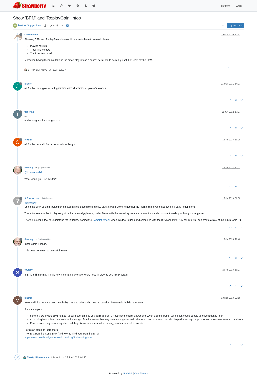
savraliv (28, 270)
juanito (28, 84)
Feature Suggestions (29, 25)
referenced (44, 357)
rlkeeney (28, 167)
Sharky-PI (32, 357)
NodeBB (127, 373)
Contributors (141, 373)
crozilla (28, 139)
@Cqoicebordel (43, 168)
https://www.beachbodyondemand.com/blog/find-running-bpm (58, 337)
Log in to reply (236, 25)
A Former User (32, 198)
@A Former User (43, 239)
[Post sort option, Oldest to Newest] (223, 25)
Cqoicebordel (31, 34)
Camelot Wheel (101, 220)
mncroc (28, 298)
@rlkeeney (47, 198)
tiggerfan (29, 112)
